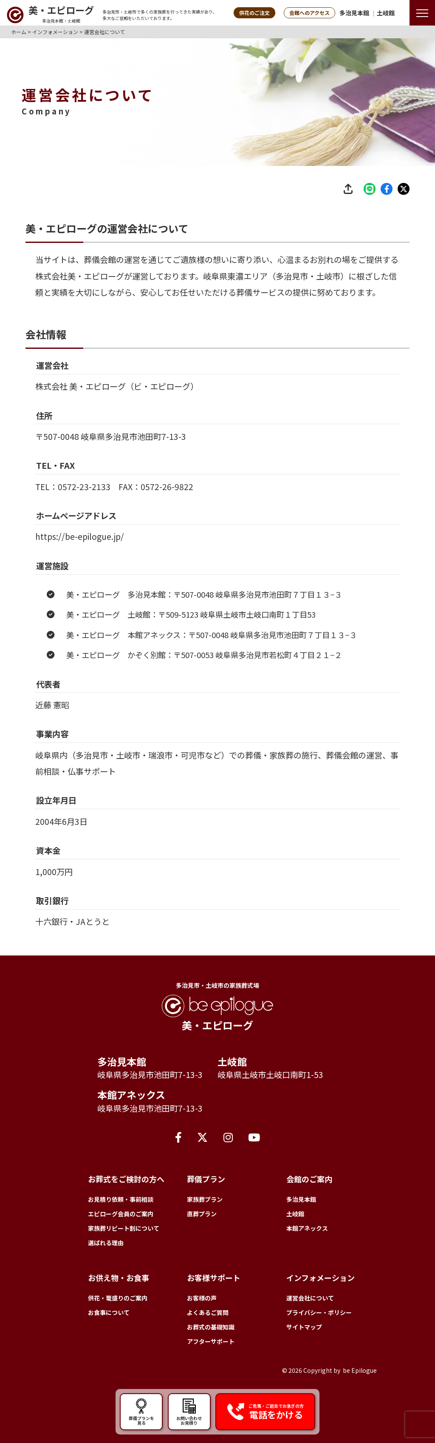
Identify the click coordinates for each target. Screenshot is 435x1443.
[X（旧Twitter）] (202, 1136)
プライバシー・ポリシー (319, 1312)
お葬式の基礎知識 (210, 1327)
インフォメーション (320, 1277)
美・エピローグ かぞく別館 (116, 675)
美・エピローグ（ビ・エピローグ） (133, 386)
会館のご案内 (309, 1178)
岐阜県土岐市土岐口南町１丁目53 (258, 634)
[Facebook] (178, 1136)
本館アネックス (131, 1094)
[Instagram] (228, 1136)
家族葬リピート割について (123, 1228)
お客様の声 (202, 1298)
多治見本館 (354, 13)
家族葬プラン (205, 1199)
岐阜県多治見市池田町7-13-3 (133, 456)
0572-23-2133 (84, 507)
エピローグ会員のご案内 (120, 1213)
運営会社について (310, 1298)
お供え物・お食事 (118, 1277)
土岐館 (386, 13)
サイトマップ (304, 1327)
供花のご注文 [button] (254, 12)
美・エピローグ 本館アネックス (123, 654)
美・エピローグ (96, 276)
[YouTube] (254, 1136)
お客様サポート (213, 1277)
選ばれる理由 (106, 1242)
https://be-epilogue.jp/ (79, 557)
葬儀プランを (141, 1411)
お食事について (109, 1312)
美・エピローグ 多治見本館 (116, 614)
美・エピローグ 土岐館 (108, 634)
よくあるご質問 (208, 1312)
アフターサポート (210, 1341)
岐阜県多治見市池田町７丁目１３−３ (278, 614)
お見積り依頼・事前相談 (120, 1199)
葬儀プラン (206, 1178)
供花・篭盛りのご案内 (117, 1298)
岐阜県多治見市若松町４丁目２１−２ (278, 675)
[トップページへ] (50, 15)
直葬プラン (202, 1213)
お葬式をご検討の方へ (126, 1178)
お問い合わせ (189, 1411)
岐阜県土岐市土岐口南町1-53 (270, 1075)
